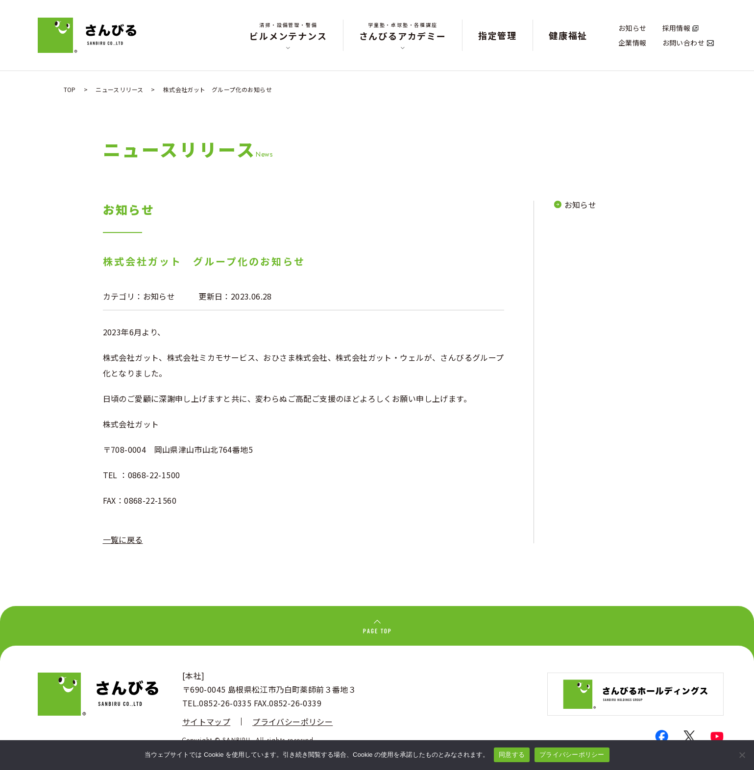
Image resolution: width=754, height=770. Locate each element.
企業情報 (632, 42)
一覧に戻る (123, 539)
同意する (512, 754)
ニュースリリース (119, 89)
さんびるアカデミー (402, 31)
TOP (70, 89)
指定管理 (497, 35)
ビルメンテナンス (288, 31)
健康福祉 (568, 35)
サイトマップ (206, 721)
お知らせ (632, 27)
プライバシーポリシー (292, 721)
